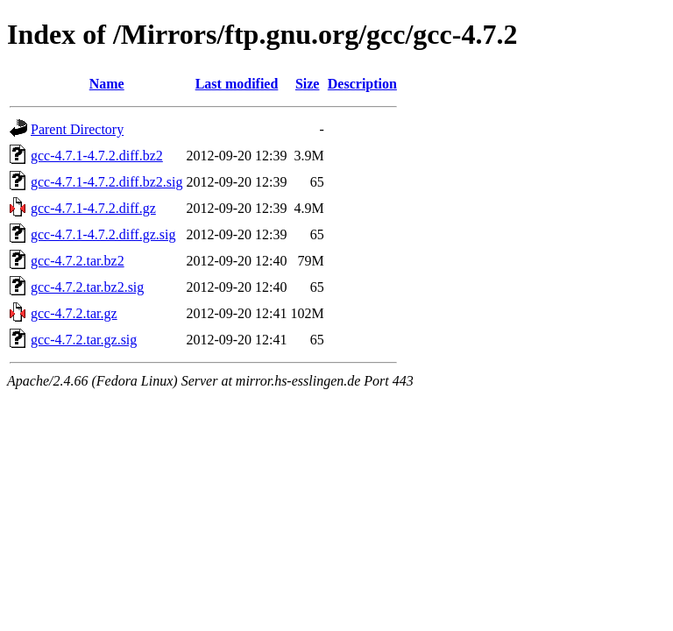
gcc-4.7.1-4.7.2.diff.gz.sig (103, 234)
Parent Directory (77, 129)
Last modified (237, 83)
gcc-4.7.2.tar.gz (74, 313)
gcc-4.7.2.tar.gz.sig (84, 339)
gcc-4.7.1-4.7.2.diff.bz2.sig (106, 181)
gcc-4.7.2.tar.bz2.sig (87, 287)
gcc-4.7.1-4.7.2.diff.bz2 (97, 155)
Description (362, 83)
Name (106, 83)
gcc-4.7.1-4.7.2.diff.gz (93, 208)
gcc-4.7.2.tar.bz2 (77, 260)
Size (307, 83)
